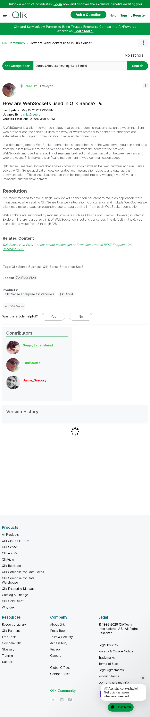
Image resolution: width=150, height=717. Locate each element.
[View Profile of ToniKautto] (31, 86)
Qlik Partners (11, 631)
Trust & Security (61, 637)
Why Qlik (8, 607)
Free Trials (9, 637)
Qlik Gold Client (12, 601)
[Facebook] (70, 699)
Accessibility (58, 643)
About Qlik (57, 624)
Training (7, 655)
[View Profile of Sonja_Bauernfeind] (38, 345)
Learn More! (84, 31)
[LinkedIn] (61, 699)
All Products (10, 534)
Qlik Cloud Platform (15, 541)
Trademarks (106, 657)
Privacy (55, 649)
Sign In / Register (133, 15)
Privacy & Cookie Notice (115, 651)
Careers (55, 655)
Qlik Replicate (11, 566)
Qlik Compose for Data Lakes (23, 572)
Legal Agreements (111, 670)
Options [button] (143, 43)
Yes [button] (53, 316)
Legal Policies (108, 645)
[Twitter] (53, 699)
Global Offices (60, 668)
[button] (145, 85)
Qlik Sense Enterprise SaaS (63, 267)
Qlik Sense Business (26, 267)
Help (112, 15)
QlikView (8, 559)
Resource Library (14, 624)
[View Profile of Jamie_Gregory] (34, 380)
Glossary (8, 649)
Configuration (26, 277)
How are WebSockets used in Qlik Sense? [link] (61, 43)
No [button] (81, 316)
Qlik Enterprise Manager (19, 589)
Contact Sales (60, 674)
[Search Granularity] (18, 65)
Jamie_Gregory (30, 114)
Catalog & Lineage (15, 595)
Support (7, 662)
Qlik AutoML (10, 553)
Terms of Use (108, 664)
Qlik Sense (9, 547)
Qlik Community (13, 43)
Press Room (58, 631)
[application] (118, 707)
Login (58, 4)
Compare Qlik (11, 643)
